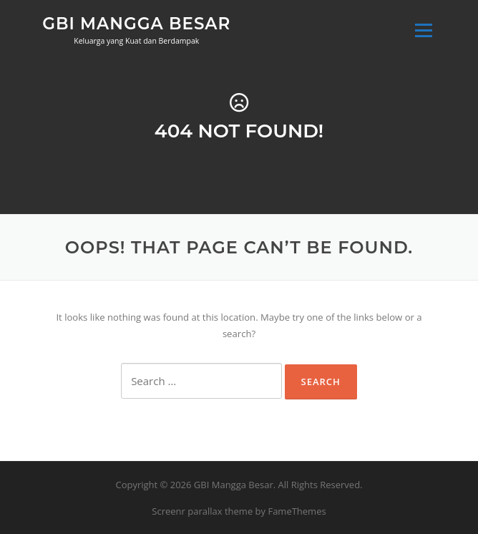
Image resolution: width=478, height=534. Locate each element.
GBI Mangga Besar (136, 23)
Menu (423, 30)
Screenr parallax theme (202, 511)
